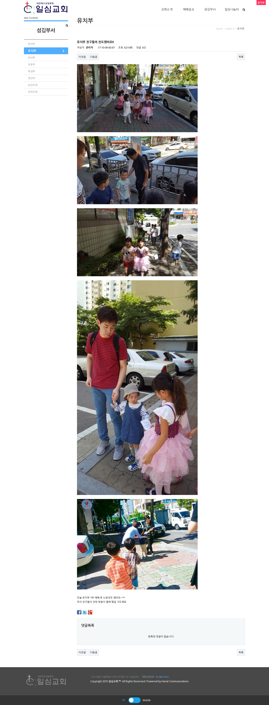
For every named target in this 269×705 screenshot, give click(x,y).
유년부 (31, 57)
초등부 (31, 64)
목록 (241, 57)
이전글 (82, 57)
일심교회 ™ (115, 681)
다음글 (93, 57)
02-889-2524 (162, 676)
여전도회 (33, 92)
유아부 (31, 44)
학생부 (31, 71)
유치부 (32, 51)
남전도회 (33, 85)
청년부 (31, 78)
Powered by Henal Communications (167, 681)
